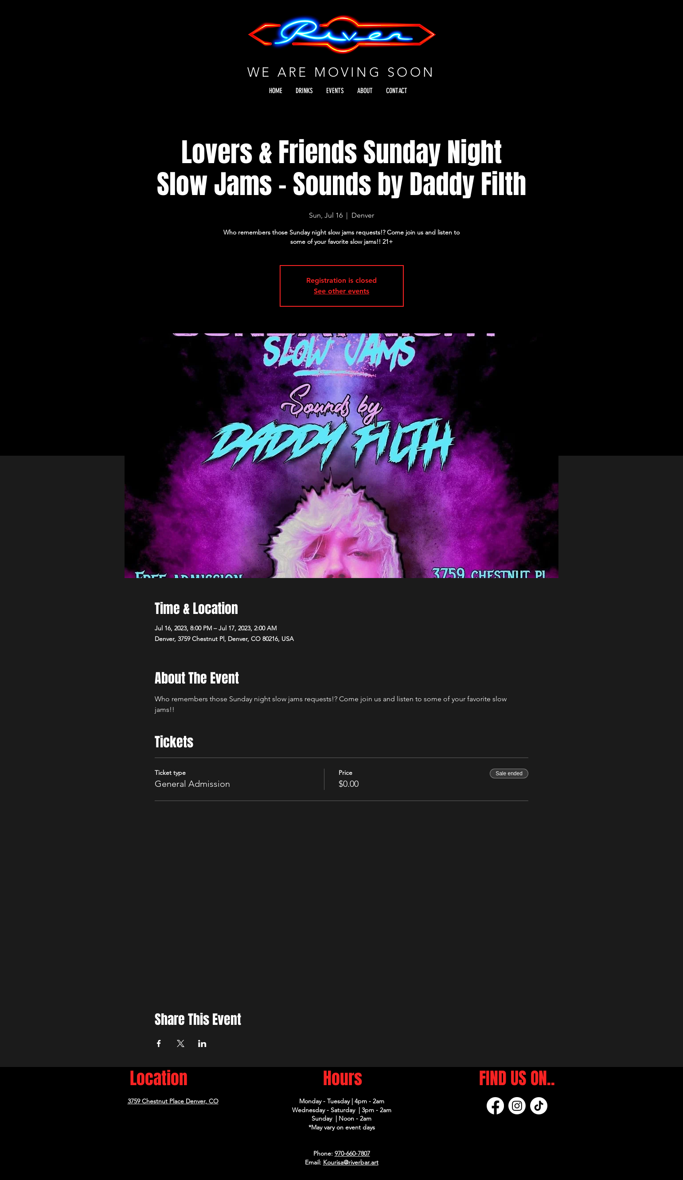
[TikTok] (538, 1105)
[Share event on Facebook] (159, 1043)
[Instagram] (517, 1105)
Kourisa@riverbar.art (351, 1162)
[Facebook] (495, 1105)
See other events (341, 291)
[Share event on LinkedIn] (202, 1043)
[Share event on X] (180, 1043)
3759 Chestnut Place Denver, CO (173, 1101)
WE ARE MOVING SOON (341, 72)
